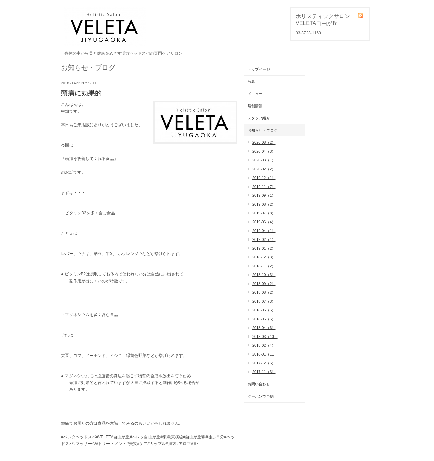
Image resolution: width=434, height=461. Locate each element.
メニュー (255, 94)
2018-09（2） (264, 284)
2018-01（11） (265, 354)
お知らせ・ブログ (262, 130)
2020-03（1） (264, 160)
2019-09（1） (264, 195)
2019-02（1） (264, 239)
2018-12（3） (264, 257)
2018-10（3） (264, 275)
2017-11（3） (264, 372)
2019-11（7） (264, 187)
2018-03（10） (265, 336)
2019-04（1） (264, 231)
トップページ (259, 69)
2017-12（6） (264, 363)
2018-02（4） (264, 345)
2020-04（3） (264, 151)
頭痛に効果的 (81, 93)
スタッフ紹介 (259, 118)
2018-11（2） (264, 266)
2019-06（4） (264, 222)
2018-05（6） (264, 319)
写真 (251, 81)
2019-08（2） (264, 204)
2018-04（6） (264, 328)
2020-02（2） (264, 169)
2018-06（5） (264, 310)
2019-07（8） (264, 213)
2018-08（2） (264, 292)
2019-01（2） (264, 248)
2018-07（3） (264, 301)
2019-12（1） (264, 178)
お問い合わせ (259, 384)
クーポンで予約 (261, 396)
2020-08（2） (264, 142)
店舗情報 (255, 106)
